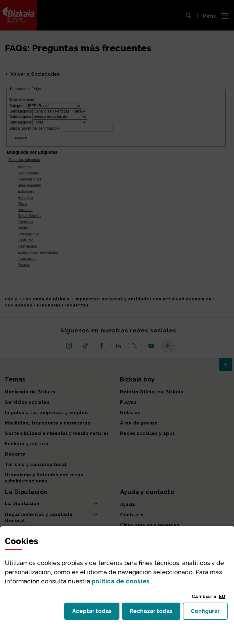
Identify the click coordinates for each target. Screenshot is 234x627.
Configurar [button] (209, 613)
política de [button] (121, 581)
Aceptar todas (95, 613)
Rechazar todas (155, 613)
